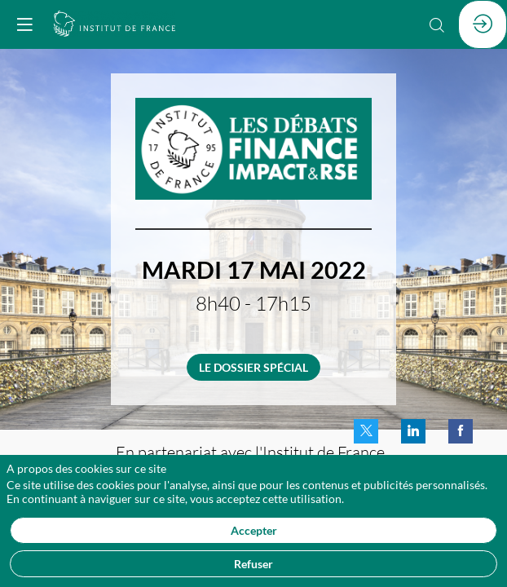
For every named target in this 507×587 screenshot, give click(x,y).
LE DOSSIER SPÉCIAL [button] (253, 367)
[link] (366, 431)
